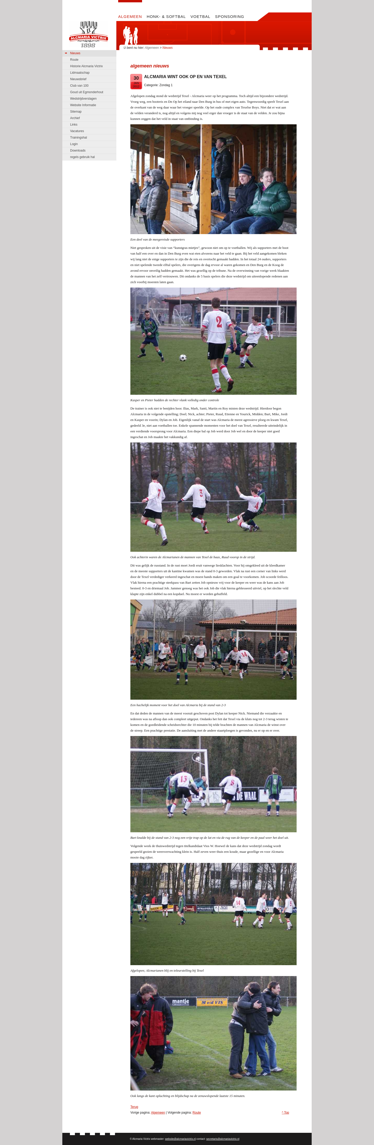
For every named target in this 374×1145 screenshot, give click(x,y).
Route (196, 1112)
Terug (134, 1107)
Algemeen (152, 48)
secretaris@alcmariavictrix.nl (222, 1138)
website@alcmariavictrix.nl (180, 1138)
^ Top (285, 1112)
